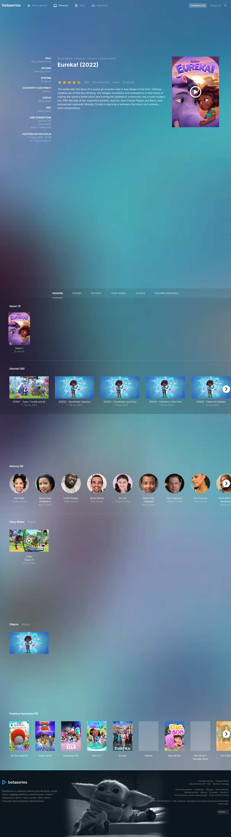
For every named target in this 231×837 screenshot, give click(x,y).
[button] (19, 490)
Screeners (213, 792)
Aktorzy (96, 293)
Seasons (57, 293)
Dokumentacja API (197, 784)
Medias (204, 792)
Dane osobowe (222, 789)
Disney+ (92, 58)
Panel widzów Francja (219, 795)
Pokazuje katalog (205, 781)
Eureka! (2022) (108, 58)
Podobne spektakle (166, 293)
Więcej (32, 521)
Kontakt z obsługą (221, 784)
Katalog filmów (222, 781)
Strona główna (65, 58)
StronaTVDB (45, 120)
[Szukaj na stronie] (226, 5)
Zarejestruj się (198, 5)
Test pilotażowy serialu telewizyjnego (190, 795)
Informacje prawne (183, 789)
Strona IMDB (44, 124)
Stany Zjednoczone (41, 61)
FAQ (209, 784)
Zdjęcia (140, 293)
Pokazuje (80, 58)
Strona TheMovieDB (41, 127)
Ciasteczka (199, 789)
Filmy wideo (118, 293)
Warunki (209, 789)
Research (224, 792)
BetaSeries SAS (191, 792)
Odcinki (77, 293)
